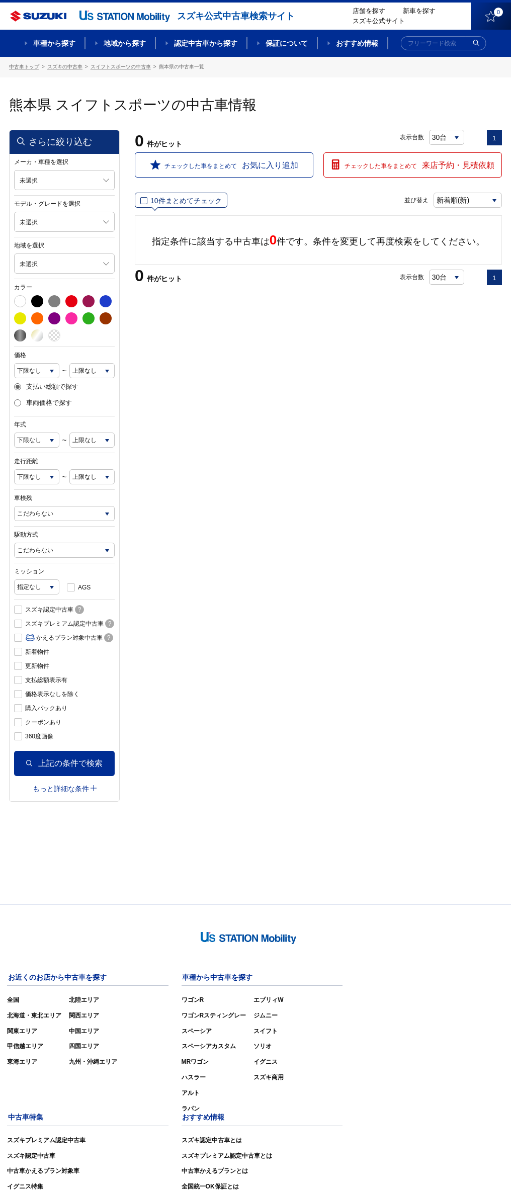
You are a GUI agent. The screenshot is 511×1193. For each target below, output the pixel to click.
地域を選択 (29, 245)
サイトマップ (332, 1170)
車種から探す (54, 43)
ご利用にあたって (387, 1170)
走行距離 (26, 461)
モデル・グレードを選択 (47, 203)
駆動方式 (26, 534)
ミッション (29, 571)
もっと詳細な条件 (65, 788)
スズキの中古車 (64, 66)
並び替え (414, 199)
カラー (23, 287)
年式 (20, 424)
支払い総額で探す (46, 386)
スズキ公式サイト (379, 21)
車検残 (23, 497)
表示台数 (412, 136)
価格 (20, 355)
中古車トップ (24, 66)
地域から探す (125, 43)
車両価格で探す (43, 402)
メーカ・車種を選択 (41, 161)
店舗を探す (369, 11)
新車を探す (419, 11)
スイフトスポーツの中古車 (121, 66)
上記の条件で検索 (64, 762)
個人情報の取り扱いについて (462, 1170)
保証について (287, 43)
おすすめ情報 (357, 43)
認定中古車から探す (205, 43)
